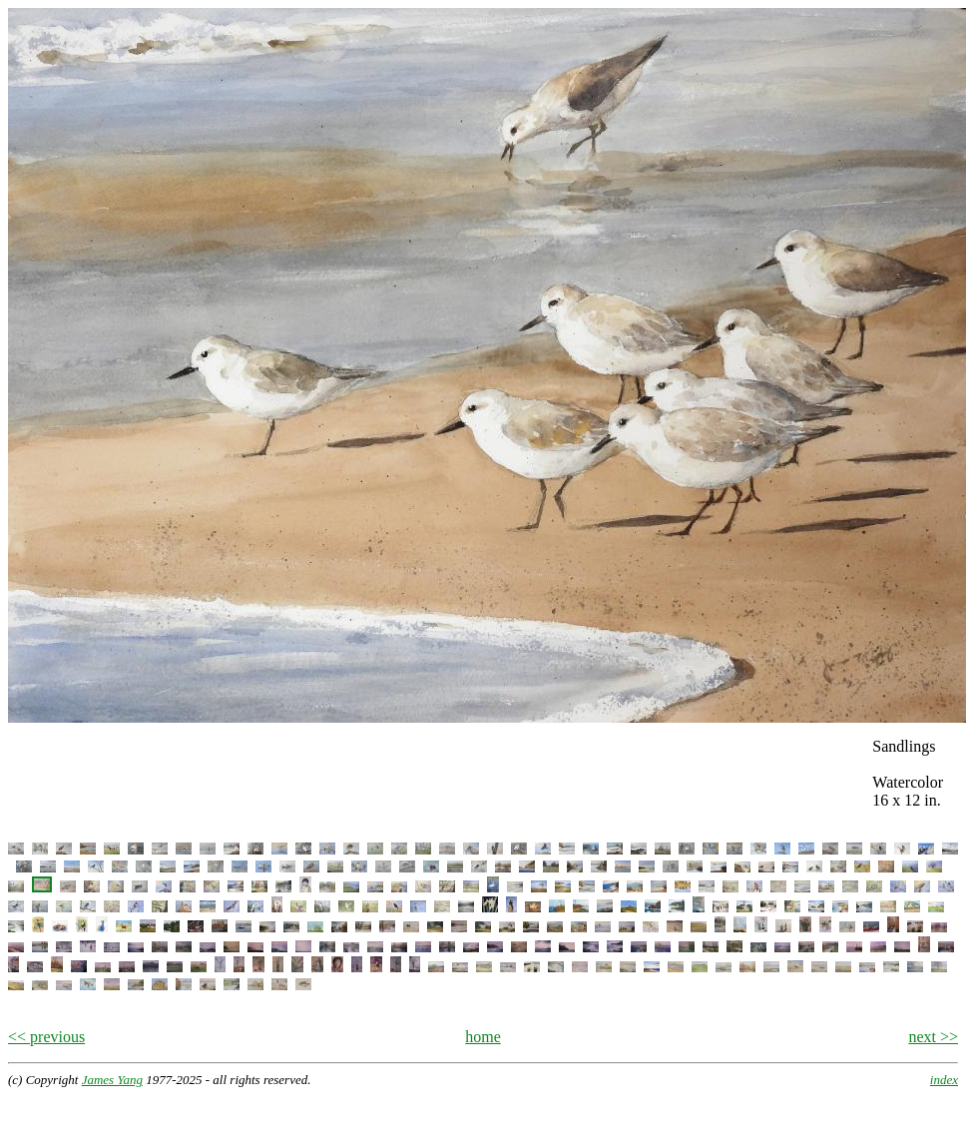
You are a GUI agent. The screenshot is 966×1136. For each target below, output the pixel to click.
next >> (933, 1036)
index (944, 1079)
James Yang (112, 1079)
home (483, 1036)
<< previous (46, 1036)
